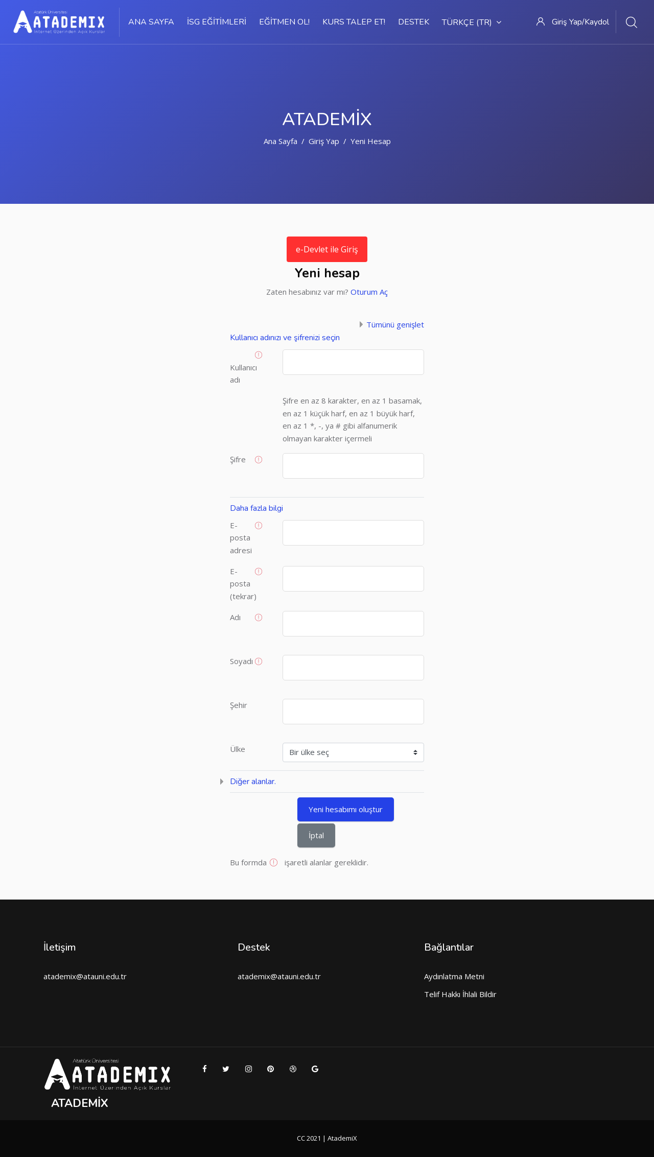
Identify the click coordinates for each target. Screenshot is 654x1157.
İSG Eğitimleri (216, 22)
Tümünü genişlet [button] (395, 324)
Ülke (237, 749)
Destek (413, 22)
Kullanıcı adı (243, 373)
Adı (235, 617)
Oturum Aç (369, 292)
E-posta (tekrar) (243, 583)
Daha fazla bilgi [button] (256, 508)
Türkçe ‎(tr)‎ (471, 22)
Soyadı (241, 661)
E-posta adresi (241, 537)
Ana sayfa (151, 22)
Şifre (238, 459)
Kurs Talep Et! (353, 22)
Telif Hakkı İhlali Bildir (460, 994)
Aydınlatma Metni (454, 976)
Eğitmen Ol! (284, 22)
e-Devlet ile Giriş (327, 249)
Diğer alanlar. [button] (253, 781)
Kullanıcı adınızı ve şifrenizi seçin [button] (285, 337)
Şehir (238, 705)
